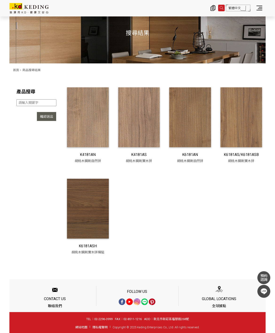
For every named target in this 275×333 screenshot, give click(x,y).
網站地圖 (81, 327)
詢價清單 (213, 8)
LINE (263, 291)
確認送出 (46, 116)
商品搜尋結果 (31, 70)
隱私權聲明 (100, 327)
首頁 (16, 70)
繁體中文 (234, 8)
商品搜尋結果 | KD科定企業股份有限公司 (29, 8)
